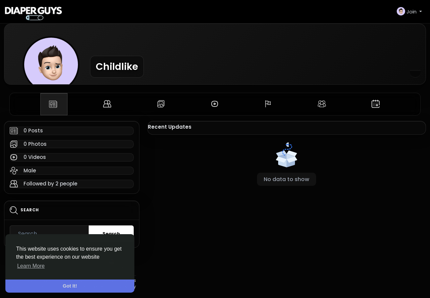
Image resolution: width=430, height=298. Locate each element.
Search (111, 233)
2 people (66, 183)
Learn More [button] (31, 266)
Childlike (117, 66)
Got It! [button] (70, 286)
